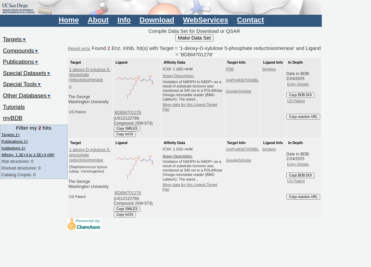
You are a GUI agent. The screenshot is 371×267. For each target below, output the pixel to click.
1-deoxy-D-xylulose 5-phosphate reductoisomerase (90, 74)
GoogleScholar (238, 91)
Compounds (21, 50)
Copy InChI (124, 134)
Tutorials (14, 107)
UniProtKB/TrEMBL (242, 80)
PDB (230, 69)
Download (157, 20)
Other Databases (27, 95)
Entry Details (298, 84)
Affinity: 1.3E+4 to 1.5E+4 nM (28, 154)
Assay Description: (179, 76)
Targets (15, 39)
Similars (269, 69)
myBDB (12, 118)
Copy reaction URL (303, 117)
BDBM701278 (127, 112)
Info (124, 20)
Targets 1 (10, 134)
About (98, 20)
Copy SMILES (127, 128)
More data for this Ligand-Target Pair (190, 107)
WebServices (205, 20)
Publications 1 (14, 141)
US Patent (296, 101)
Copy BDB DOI (300, 95)
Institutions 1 (13, 148)
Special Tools (22, 84)
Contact (250, 20)
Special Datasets (27, 73)
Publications (21, 61)
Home (69, 20)
